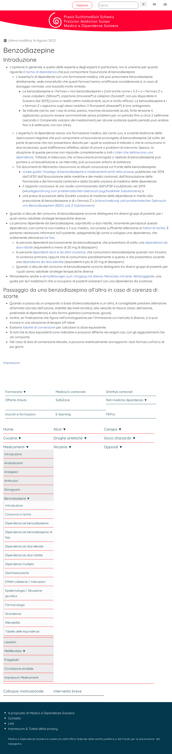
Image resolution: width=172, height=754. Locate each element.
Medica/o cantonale (71, 392)
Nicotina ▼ (63, 447)
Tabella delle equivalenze (22, 631)
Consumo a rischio (18, 514)
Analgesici (11, 472)
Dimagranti (12, 489)
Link (11, 723)
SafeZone (63, 400)
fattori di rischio (154, 228)
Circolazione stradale (18, 669)
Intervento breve (68, 691)
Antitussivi (11, 481)
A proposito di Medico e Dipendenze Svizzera (41, 713)
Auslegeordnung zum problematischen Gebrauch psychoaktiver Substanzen (81, 191)
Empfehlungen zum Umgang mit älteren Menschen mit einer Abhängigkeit (98, 276)
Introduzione (13, 454)
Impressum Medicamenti (21, 677)
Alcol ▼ (60, 429)
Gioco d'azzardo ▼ (120, 438)
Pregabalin (11, 660)
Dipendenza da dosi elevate (24, 546)
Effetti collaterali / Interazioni (25, 582)
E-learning (63, 414)
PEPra (110, 414)
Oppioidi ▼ (113, 447)
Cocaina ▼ (12, 438)
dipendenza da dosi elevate (43, 262)
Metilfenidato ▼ (15, 651)
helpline (82, 5)
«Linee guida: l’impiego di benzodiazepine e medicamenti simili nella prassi (78, 172)
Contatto (14, 718)
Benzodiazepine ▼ (17, 498)
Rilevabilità (12, 622)
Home (8, 429)
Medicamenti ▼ (16, 447)
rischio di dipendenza (41, 72)
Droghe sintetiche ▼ (70, 438)
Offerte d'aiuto (16, 400)
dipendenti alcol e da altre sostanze (59, 252)
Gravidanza (13, 614)
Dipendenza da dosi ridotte (23, 555)
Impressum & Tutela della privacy (33, 729)
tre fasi (49, 238)
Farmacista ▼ (15, 392)
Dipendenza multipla (19, 564)
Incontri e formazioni (20, 414)
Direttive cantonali (119, 392)
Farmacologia (15, 605)
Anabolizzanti (13, 463)
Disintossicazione (17, 573)
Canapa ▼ (113, 429)
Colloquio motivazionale (23, 691)
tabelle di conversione (39, 327)
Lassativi (10, 642)
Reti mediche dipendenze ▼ (126, 400)
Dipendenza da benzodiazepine (27, 523)
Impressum (11, 363)
